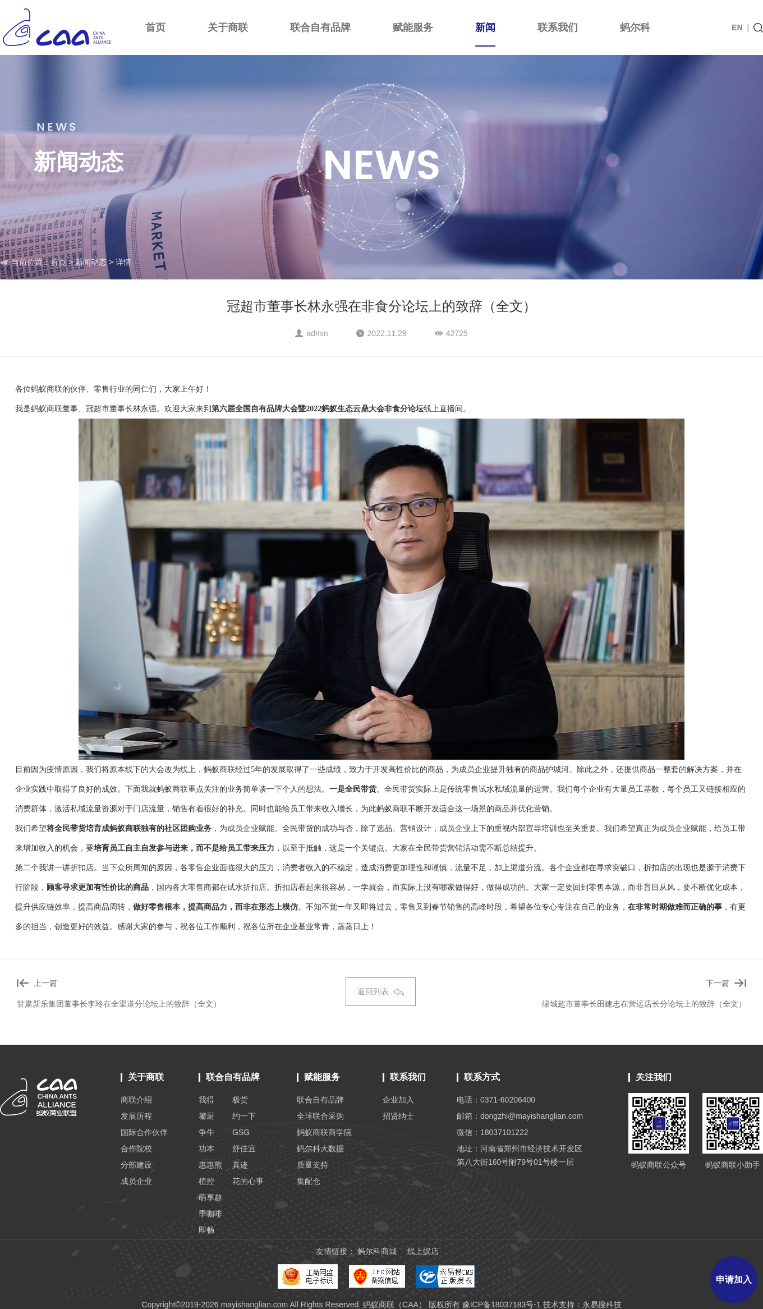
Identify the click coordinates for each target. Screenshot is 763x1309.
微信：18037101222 (492, 1132)
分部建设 (136, 1164)
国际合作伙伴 (144, 1132)
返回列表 (380, 991)
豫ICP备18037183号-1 (501, 1304)
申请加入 (734, 1279)
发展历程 (136, 1115)
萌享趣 (210, 1197)
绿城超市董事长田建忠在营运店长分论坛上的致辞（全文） (644, 1003)
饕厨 (206, 1115)
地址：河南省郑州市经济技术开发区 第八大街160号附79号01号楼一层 (519, 1155)
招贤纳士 (398, 1115)
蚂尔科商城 (377, 1251)
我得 (206, 1099)
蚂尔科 (635, 27)
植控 (206, 1181)
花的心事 (248, 1181)
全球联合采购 (320, 1115)
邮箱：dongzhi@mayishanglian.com (520, 1115)
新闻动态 (91, 262)
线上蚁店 (423, 1251)
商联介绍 (136, 1099)
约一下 (244, 1115)
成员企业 (136, 1181)
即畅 (206, 1229)
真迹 (240, 1164)
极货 (240, 1099)
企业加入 (398, 1099)
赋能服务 (413, 27)
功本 (206, 1148)
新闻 (485, 34)
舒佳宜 (244, 1148)
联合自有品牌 (320, 27)
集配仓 (308, 1181)
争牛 (206, 1132)
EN (737, 27)
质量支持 (312, 1164)
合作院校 (136, 1148)
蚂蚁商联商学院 (324, 1132)
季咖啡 (210, 1213)
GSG (241, 1132)
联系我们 (557, 27)
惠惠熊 (210, 1164)
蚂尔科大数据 (320, 1148)
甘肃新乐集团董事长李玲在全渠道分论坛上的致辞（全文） (119, 1003)
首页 (155, 27)
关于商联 (228, 27)
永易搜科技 (602, 1304)
